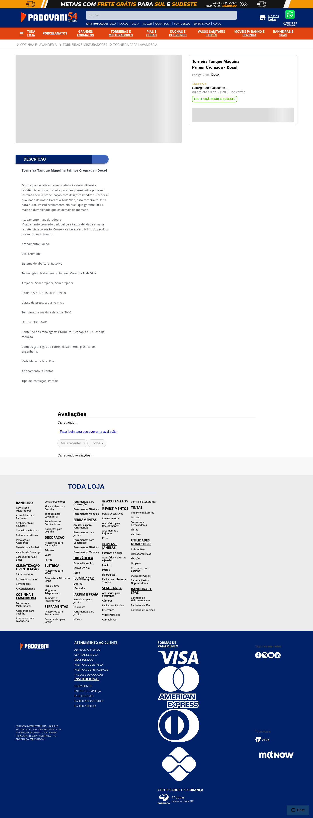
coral (217, 23)
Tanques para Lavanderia (52, 515)
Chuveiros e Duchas (27, 530)
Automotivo (138, 549)
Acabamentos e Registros (25, 524)
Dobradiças (108, 574)
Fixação (135, 558)
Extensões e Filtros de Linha (57, 580)
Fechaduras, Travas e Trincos (114, 581)
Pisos (105, 538)
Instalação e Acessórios (23, 541)
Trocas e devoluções (89, 674)
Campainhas (109, 619)
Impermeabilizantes (142, 512)
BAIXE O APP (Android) (88, 701)
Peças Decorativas (112, 513)
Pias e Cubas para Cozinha (55, 508)
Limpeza (136, 563)
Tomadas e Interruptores (52, 599)
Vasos (48, 555)
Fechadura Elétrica (113, 605)
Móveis (77, 619)
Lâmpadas (79, 588)
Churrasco (79, 607)
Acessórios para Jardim (82, 601)
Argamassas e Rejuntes (110, 532)
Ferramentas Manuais (86, 514)
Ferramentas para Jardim (55, 620)
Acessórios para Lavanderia (25, 619)
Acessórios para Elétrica (54, 572)
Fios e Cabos (52, 585)
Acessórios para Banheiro (25, 517)
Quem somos (83, 686)
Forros (48, 559)
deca (112, 23)
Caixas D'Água (81, 568)
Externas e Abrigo (112, 553)
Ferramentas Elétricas (86, 509)
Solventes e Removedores (139, 524)
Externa (77, 583)
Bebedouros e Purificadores (53, 523)
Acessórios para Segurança (111, 594)
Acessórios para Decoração (54, 544)
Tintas (134, 529)
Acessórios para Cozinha (25, 612)
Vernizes (136, 534)
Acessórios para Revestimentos (111, 525)
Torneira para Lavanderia (135, 44)
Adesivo (49, 550)
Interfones (108, 610)
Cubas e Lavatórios (27, 535)
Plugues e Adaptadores (52, 592)
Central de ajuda (86, 654)
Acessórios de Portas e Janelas (114, 559)
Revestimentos (110, 518)
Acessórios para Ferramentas (54, 613)
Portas (106, 570)
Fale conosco (84, 696)
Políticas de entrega (88, 664)
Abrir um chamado (87, 649)
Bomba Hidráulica (83, 563)
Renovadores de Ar (27, 579)
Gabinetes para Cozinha (53, 530)
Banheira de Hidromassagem (140, 599)
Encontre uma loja (87, 691)
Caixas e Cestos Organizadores (140, 582)
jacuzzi (147, 23)
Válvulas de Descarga (28, 552)
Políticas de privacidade (91, 669)
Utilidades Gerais (141, 575)
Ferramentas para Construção (83, 503)
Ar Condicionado (25, 588)
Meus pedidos (83, 659)
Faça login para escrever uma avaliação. (88, 431)
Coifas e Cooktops (55, 501)
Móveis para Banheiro (28, 547)
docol (123, 23)
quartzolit (163, 23)
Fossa (76, 572)
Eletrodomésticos (141, 554)
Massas (135, 517)
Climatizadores (24, 574)
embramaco (202, 23)
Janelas (106, 565)
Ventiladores (23, 584)
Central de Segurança (143, 501)
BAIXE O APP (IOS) (85, 706)
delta (135, 23)
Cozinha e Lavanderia (38, 44)
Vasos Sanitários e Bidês (26, 558)
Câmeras (107, 600)
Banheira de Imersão (143, 610)
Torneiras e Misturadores (85, 44)
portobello (182, 23)
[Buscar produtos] (233, 15)
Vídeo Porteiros (111, 614)
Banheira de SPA (140, 605)
